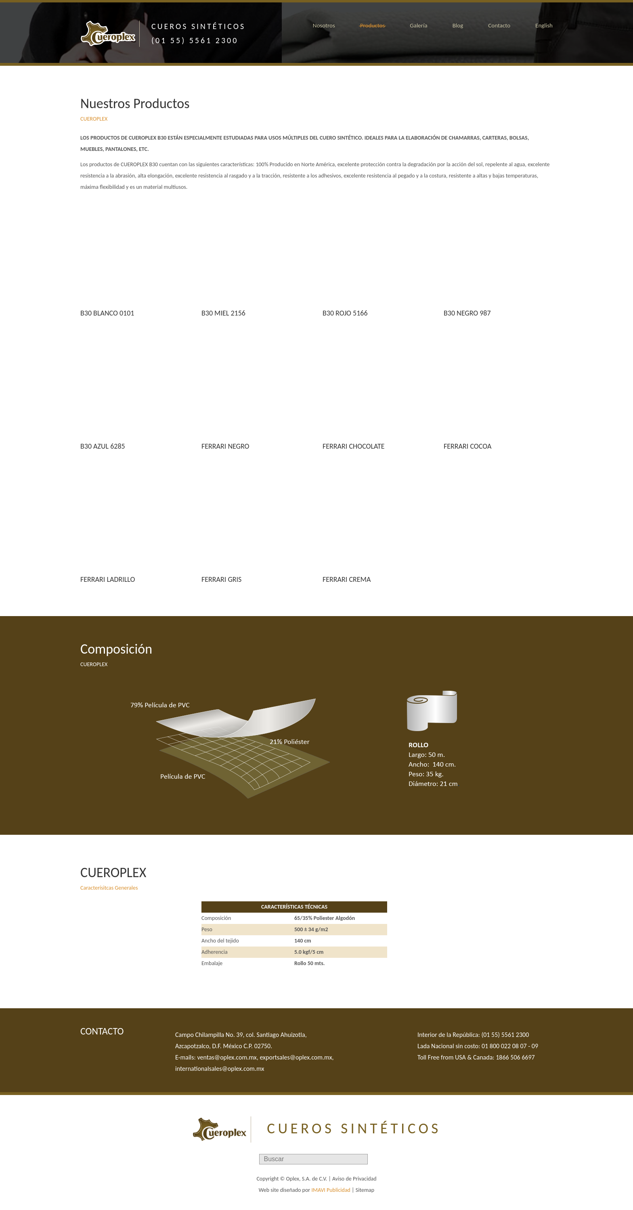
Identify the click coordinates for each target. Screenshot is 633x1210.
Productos (372, 25)
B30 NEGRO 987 (467, 313)
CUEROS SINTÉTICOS (354, 1128)
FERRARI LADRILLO (107, 579)
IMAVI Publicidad (330, 1190)
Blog (458, 25)
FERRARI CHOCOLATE (354, 446)
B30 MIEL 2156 (223, 313)
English (544, 25)
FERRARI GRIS (221, 579)
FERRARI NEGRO (225, 446)
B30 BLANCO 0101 (107, 313)
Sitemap (365, 1190)
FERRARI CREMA (347, 579)
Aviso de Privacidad (354, 1178)
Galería (418, 25)
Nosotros (324, 25)
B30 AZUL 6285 (102, 446)
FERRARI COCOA (467, 446)
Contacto (499, 25)
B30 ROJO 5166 (345, 313)
